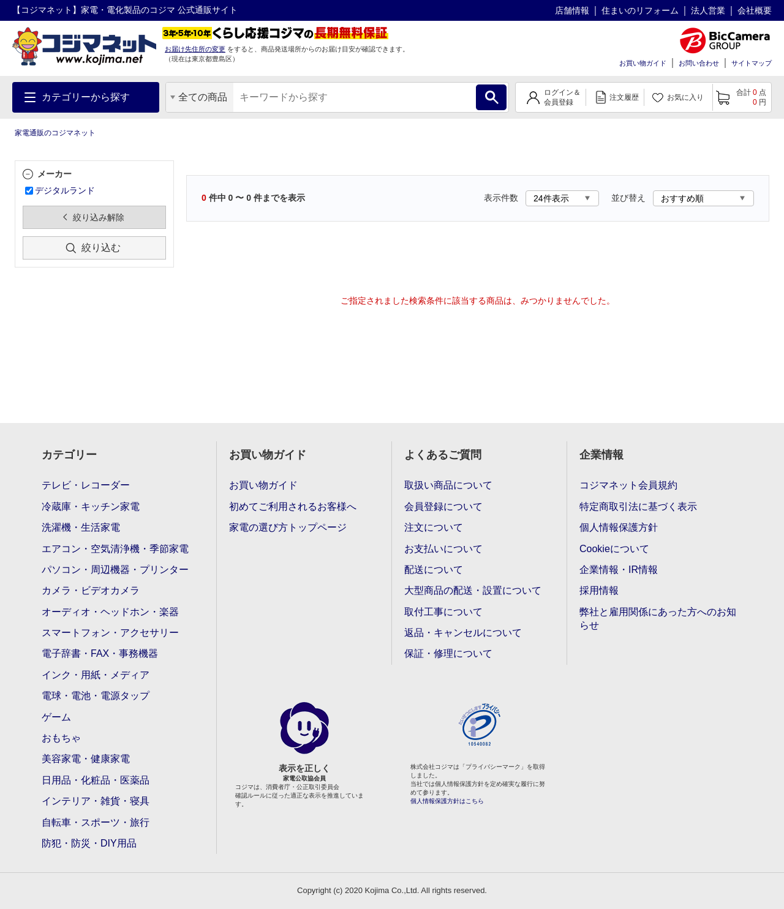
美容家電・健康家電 (86, 759)
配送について (433, 569)
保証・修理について (448, 653)
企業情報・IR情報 (618, 569)
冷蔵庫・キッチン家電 (91, 506)
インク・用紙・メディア (95, 675)
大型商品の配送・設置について (472, 590)
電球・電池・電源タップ (95, 695)
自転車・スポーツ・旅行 (95, 822)
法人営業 (708, 10)
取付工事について (443, 612)
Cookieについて (614, 549)
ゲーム (56, 717)
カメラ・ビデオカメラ (91, 590)
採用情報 (599, 590)
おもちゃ (61, 738)
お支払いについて (443, 549)
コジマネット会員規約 (628, 485)
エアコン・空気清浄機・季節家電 (115, 549)
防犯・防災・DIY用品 (89, 843)
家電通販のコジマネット (55, 133)
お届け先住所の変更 (195, 49)
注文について (433, 527)
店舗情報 (572, 10)
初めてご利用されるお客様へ (292, 506)
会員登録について (443, 506)
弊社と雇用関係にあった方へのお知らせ (657, 618)
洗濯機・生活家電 (81, 527)
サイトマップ (751, 63)
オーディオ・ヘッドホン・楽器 (110, 612)
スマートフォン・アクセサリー (110, 632)
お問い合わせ (699, 63)
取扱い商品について (448, 485)
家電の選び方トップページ (288, 527)
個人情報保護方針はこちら (447, 801)
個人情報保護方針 (618, 527)
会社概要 (754, 10)
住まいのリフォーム (640, 10)
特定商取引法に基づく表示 (638, 506)
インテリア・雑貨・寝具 (95, 801)
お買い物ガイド (642, 63)
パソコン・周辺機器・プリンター (115, 569)
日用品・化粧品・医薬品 (95, 780)
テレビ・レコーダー (86, 485)
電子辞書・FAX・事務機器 (100, 653)
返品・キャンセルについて (463, 632)
